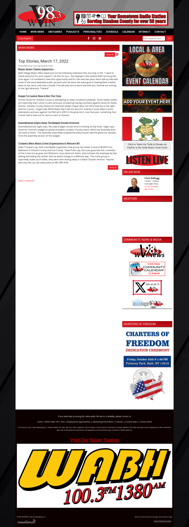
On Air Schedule (151, 186)
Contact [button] (160, 31)
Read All (109, 54)
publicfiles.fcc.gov (106, 430)
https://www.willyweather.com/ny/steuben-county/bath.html (147, 232)
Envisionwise (145, 517)
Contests (119, 421)
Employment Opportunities (78, 421)
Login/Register (25, 38)
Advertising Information (103, 421)
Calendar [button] (128, 31)
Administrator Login (165, 517)
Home (23, 31)
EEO (63, 421)
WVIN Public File (52, 421)
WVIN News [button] (37, 31)
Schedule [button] (112, 31)
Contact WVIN (146, 421)
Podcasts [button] (72, 31)
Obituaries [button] (55, 31)
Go (169, 38)
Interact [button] (144, 31)
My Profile (148, 189)
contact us (126, 416)
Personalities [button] (92, 31)
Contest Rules (131, 421)
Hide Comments (26, 180)
